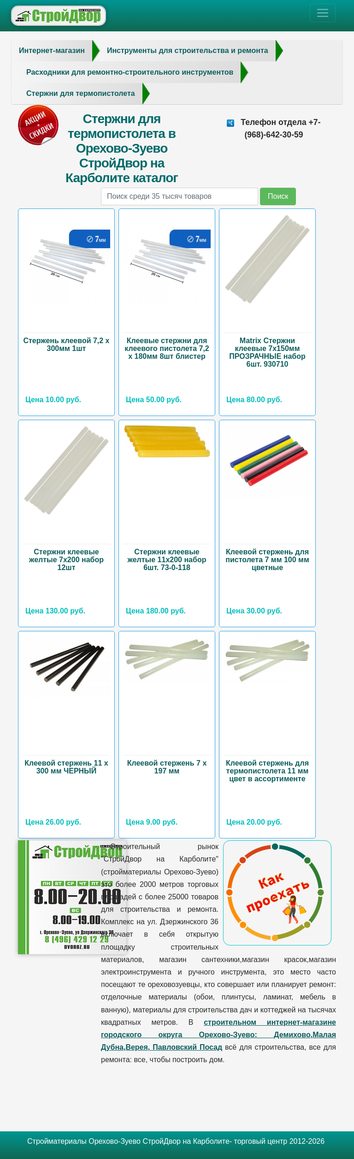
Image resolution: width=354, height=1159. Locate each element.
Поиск (278, 196)
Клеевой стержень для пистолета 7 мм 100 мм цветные (267, 559)
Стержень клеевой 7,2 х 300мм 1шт (66, 344)
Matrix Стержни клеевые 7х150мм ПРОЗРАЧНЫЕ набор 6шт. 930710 (267, 352)
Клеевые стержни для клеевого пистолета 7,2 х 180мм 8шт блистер (166, 348)
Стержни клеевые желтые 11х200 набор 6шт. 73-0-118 (167, 559)
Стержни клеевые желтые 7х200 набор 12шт (66, 559)
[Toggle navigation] (323, 13)
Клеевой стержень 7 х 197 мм (167, 767)
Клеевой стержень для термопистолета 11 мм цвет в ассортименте (267, 771)
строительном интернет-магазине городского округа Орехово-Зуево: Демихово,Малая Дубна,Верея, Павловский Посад (218, 1034)
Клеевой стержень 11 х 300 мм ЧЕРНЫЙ (66, 767)
